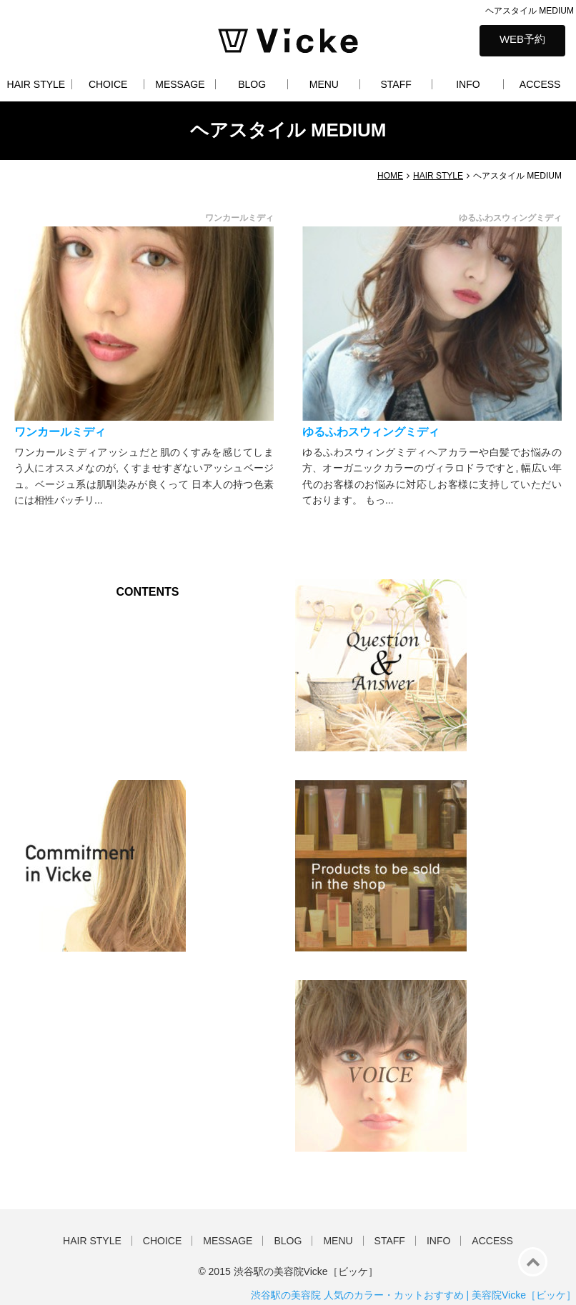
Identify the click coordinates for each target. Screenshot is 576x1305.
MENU (324, 84)
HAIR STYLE (36, 84)
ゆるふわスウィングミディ (371, 432)
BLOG (252, 84)
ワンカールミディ (60, 432)
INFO (468, 84)
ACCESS (540, 84)
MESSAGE (179, 84)
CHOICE (108, 84)
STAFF (395, 84)
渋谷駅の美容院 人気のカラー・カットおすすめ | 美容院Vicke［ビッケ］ (413, 1295)
